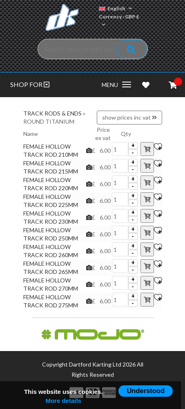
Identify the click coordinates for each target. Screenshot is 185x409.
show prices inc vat (129, 117)
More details (63, 400)
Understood (146, 390)
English (115, 8)
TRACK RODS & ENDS (52, 113)
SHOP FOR (29, 84)
